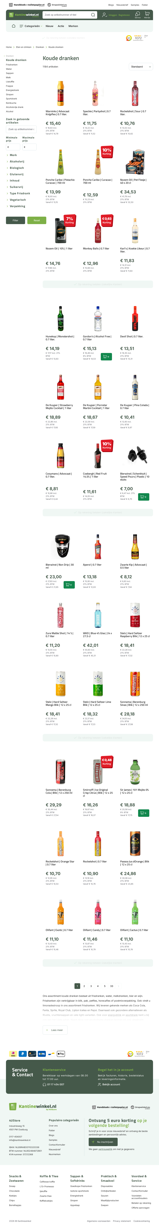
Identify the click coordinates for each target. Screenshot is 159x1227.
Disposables (107, 1186)
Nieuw (49, 26)
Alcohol (9, 111)
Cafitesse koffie (47, 1181)
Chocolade (14, 1191)
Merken (73, 26)
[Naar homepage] (13, 26)
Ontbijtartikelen (108, 1191)
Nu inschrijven (105, 1141)
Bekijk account (111, 1084)
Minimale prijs (11, 139)
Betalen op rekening (141, 1203)
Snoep (12, 1186)
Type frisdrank (20, 193)
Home (9, 47)
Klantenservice (54, 1069)
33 (111, 986)
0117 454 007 (55, 1084)
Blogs (111, 5)
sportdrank (132, 1014)
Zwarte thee (46, 1196)
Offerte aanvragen (140, 1207)
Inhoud (14, 181)
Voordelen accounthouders (139, 1196)
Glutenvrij (17, 174)
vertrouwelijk (105, 1149)
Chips (12, 1200)
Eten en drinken (23, 47)
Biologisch (17, 168)
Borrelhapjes (15, 1205)
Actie (61, 26)
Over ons (53, 1125)
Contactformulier (57, 1144)
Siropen (9, 94)
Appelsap (75, 1205)
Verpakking (17, 206)
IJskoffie (10, 81)
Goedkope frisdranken (81, 1186)
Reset (37, 220)
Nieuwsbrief (122, 5)
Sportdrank (11, 98)
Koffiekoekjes (46, 1200)
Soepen (104, 1205)
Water (9, 69)
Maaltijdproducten (110, 1200)
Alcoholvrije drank (14, 107)
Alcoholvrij (17, 161)
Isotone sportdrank (79, 1191)
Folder (145, 5)
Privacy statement (122, 1221)
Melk (8, 77)
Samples (135, 5)
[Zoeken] (93, 15)
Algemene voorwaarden (98, 1221)
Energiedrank (12, 90)
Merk (13, 155)
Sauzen (104, 1195)
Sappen (10, 73)
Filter (15, 220)
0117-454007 (15, 1136)
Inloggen (113, 15)
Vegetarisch (18, 200)
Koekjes (13, 1195)
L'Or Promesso (47, 1186)
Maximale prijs (28, 139)
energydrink (114, 1014)
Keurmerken (54, 1154)
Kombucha (11, 103)
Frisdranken (11, 64)
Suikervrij (16, 187)
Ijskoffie (43, 1191)
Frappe (9, 86)
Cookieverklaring (141, 1221)
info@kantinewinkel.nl (19, 1140)
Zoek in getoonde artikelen (18, 121)
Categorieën (32, 26)
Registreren (124, 15)
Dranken (40, 47)
